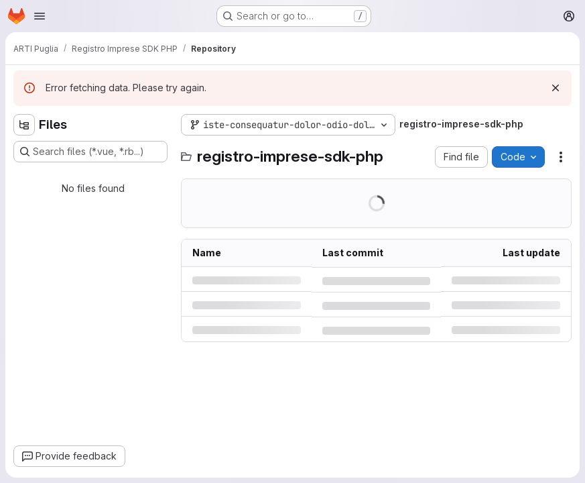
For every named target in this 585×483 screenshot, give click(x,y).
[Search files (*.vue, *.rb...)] (90, 151)
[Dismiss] (555, 88)
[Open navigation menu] (39, 16)
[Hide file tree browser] (24, 125)
